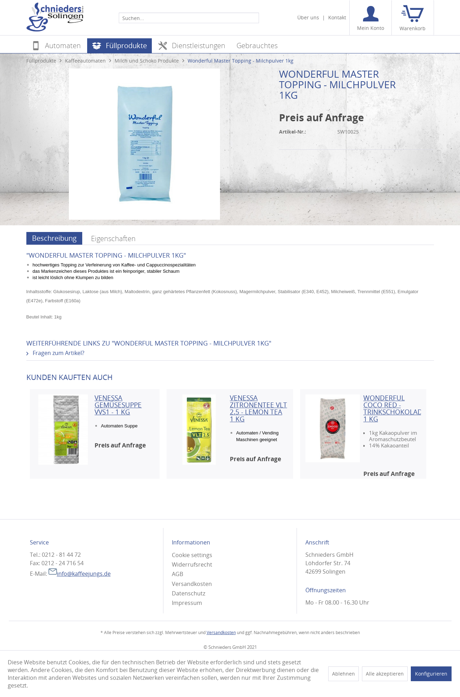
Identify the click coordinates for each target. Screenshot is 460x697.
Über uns (308, 17)
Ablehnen (343, 673)
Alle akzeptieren (385, 673)
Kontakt (337, 17)
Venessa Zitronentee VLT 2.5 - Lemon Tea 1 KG (258, 408)
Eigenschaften (113, 238)
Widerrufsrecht (192, 564)
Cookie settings (192, 555)
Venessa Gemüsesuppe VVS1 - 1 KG (118, 404)
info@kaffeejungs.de (79, 573)
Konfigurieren (431, 673)
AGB (177, 574)
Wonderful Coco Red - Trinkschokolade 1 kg (392, 408)
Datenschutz (188, 593)
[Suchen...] (189, 18)
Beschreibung (54, 238)
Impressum (187, 603)
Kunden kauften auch (69, 377)
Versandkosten (192, 584)
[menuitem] (189, 17)
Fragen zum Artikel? (55, 353)
